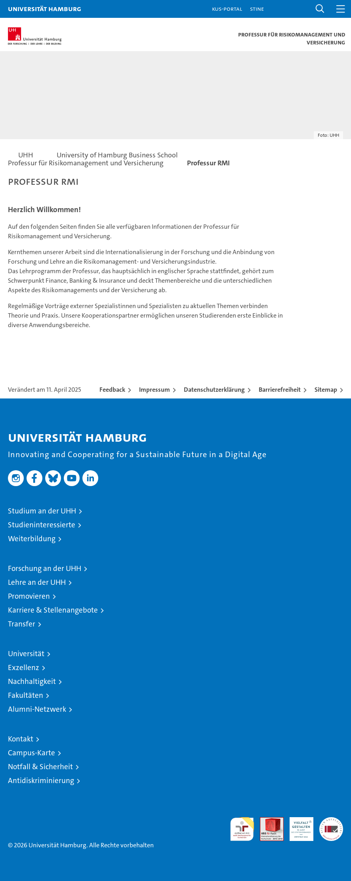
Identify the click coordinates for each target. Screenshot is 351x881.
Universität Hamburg (44, 8)
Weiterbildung (31, 539)
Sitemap (326, 389)
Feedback (112, 389)
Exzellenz (23, 667)
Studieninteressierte (41, 525)
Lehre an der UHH (37, 582)
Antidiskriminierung (41, 780)
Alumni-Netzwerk (37, 709)
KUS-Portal (227, 8)
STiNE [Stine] (257, 8)
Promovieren (29, 596)
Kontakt (20, 739)
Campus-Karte (31, 753)
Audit (267, 821)
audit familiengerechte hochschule (242, 829)
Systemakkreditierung (331, 821)
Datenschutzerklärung (214, 389)
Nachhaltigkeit (32, 681)
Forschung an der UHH (44, 568)
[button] (320, 9)
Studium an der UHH (42, 511)
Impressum (154, 389)
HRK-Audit (297, 825)
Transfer (21, 624)
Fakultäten (25, 695)
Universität (26, 654)
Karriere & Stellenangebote (53, 610)
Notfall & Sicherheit (40, 767)
